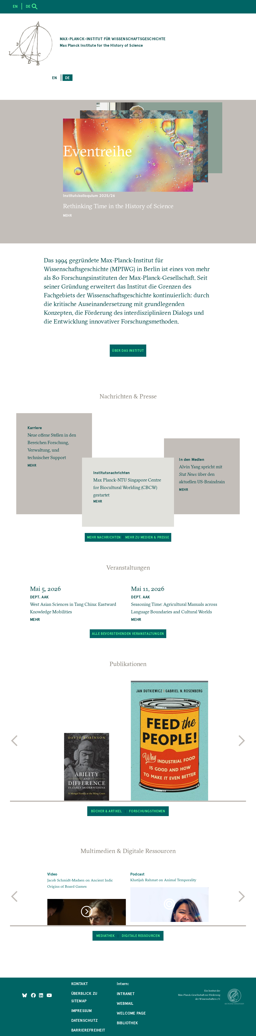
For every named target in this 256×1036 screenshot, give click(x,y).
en (54, 77)
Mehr (67, 215)
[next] (241, 740)
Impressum (81, 1010)
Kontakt (79, 983)
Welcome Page (131, 1013)
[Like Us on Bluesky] (24, 995)
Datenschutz (84, 1020)
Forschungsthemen (147, 811)
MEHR (35, 619)
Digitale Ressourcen (141, 935)
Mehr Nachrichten (104, 537)
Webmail (125, 1003)
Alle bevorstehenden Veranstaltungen (128, 633)
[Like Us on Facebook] (34, 995)
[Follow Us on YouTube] (49, 995)
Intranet (125, 993)
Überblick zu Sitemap (84, 997)
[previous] (14, 740)
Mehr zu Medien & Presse (147, 537)
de (67, 77)
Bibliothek (127, 1022)
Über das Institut (128, 350)
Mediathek (105, 935)
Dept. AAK (39, 596)
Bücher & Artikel (106, 811)
